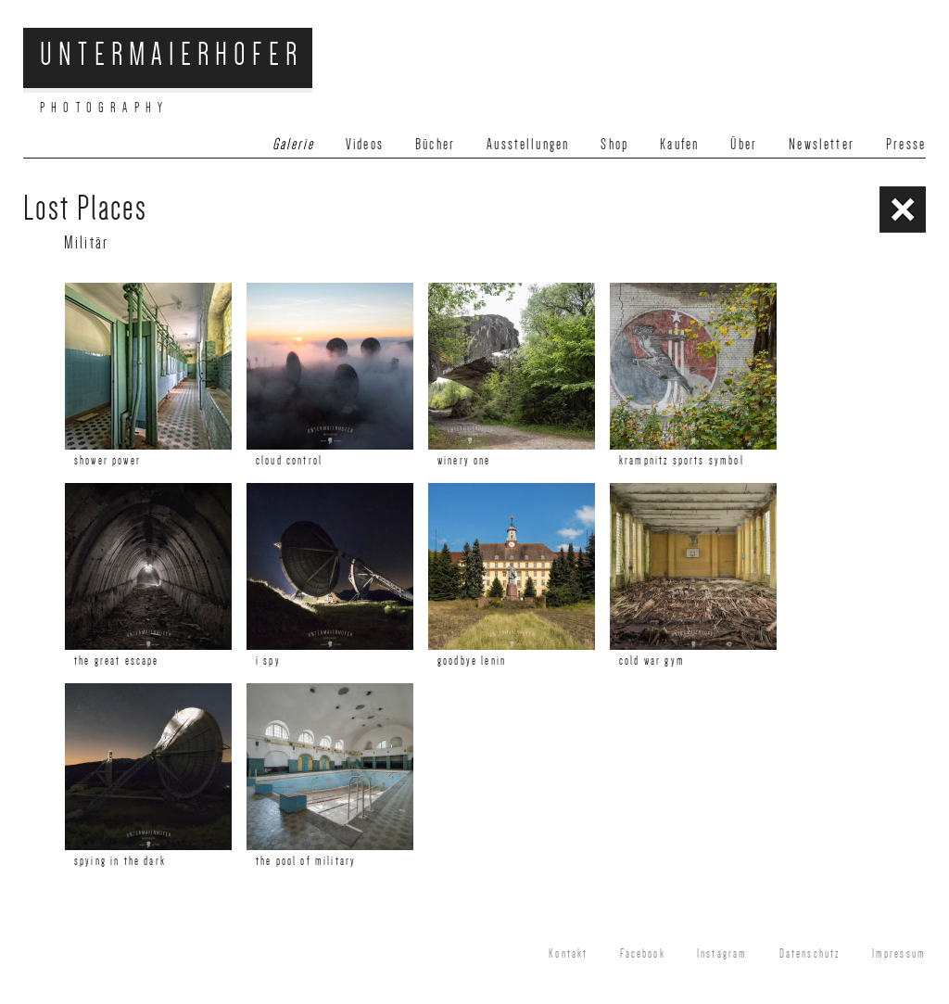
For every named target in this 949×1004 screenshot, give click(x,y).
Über (743, 144)
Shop (614, 144)
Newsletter (821, 144)
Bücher (435, 144)
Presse (906, 144)
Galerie (293, 144)
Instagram (722, 953)
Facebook (642, 953)
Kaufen (679, 144)
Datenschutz (810, 953)
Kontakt (568, 953)
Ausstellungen (528, 144)
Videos (365, 144)
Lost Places (85, 208)
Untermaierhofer (171, 54)
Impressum (899, 953)
